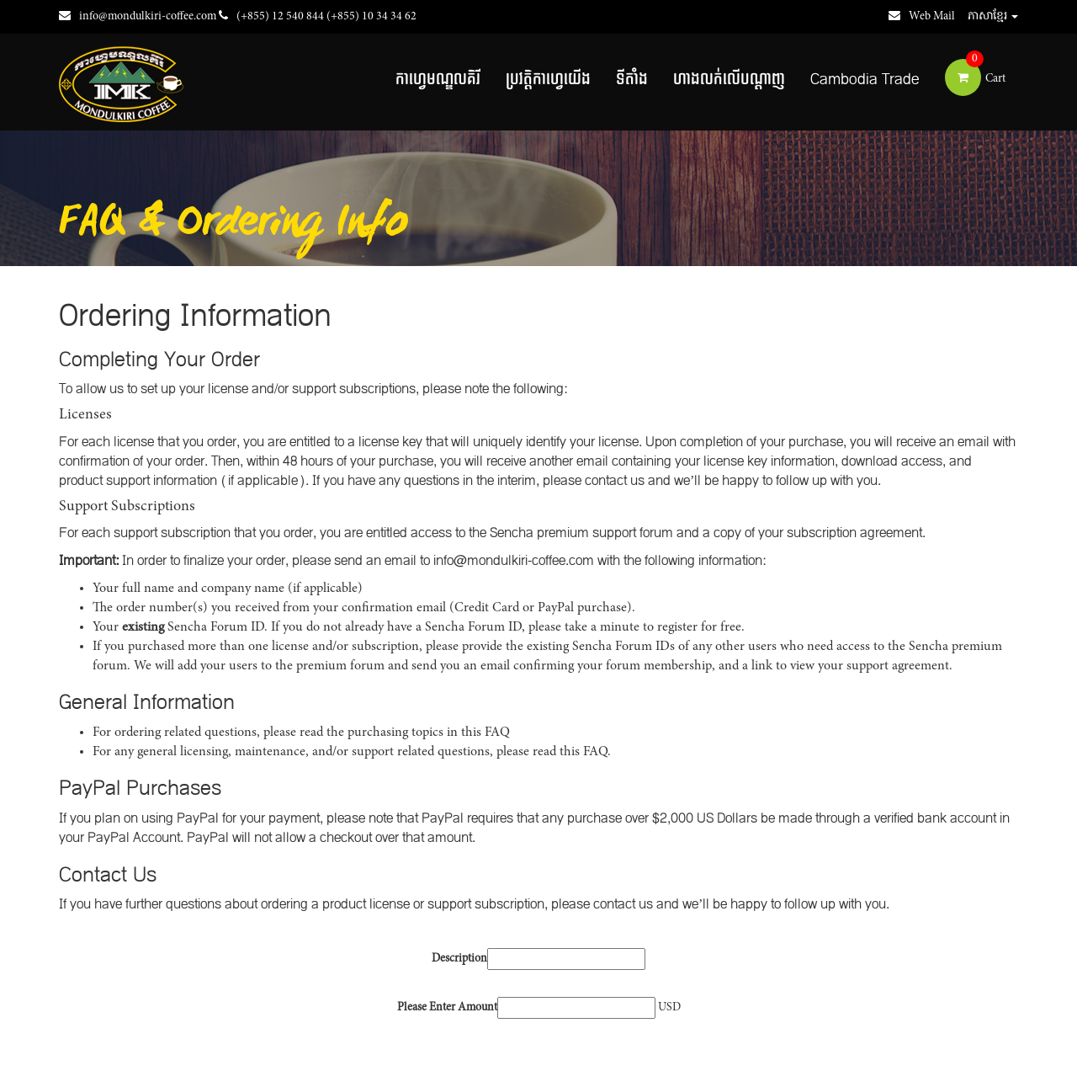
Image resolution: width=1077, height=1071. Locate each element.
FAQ (497, 732)
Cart (975, 79)
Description (459, 959)
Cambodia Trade (865, 79)
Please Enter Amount (447, 1008)
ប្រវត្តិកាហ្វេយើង (548, 79)
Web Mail (922, 17)
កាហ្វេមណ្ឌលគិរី (437, 79)
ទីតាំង (632, 79)
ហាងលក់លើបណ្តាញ (729, 79)
